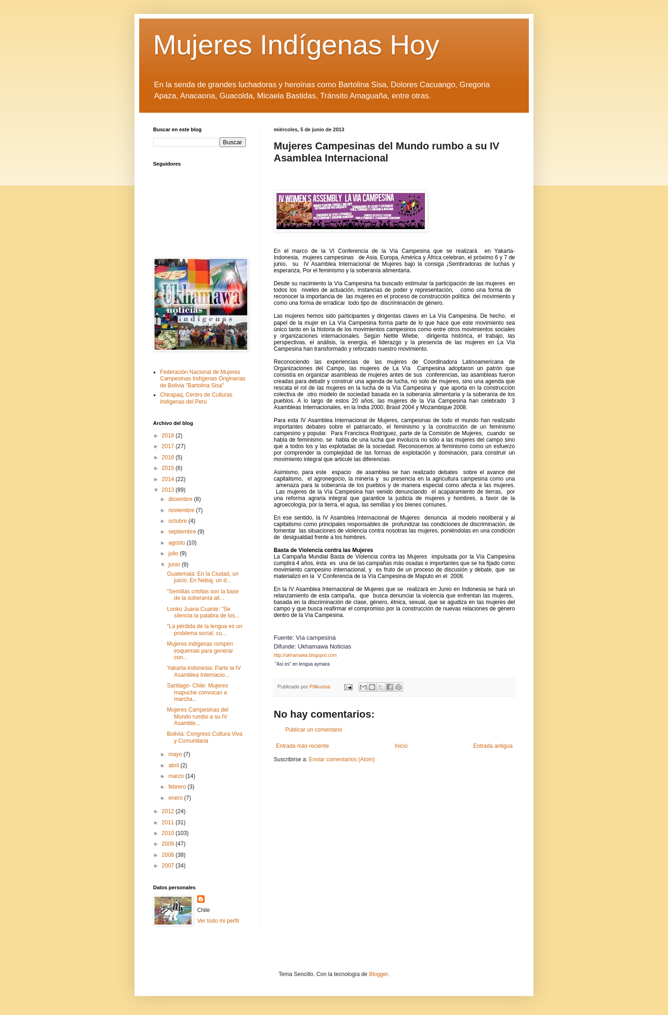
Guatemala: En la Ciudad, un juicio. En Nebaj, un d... (202, 577)
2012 (169, 811)
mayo (176, 754)
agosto (177, 543)
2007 (169, 865)
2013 (169, 490)
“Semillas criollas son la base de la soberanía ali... (203, 594)
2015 (169, 468)
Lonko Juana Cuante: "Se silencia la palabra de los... (203, 612)
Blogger (378, 974)
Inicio (401, 746)
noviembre (182, 510)
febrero (177, 787)
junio (175, 564)
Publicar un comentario (313, 729)
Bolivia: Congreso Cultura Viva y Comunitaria (205, 737)
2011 (169, 822)
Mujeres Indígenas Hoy (296, 44)
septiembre (183, 531)
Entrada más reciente (302, 746)
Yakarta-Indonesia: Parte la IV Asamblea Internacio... (204, 671)
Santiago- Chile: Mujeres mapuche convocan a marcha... (197, 692)
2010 (169, 833)
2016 (169, 457)
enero (176, 798)
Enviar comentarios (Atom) (342, 759)
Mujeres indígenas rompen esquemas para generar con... (200, 651)
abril (174, 765)
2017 (169, 446)
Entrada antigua (493, 746)
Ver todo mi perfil (218, 921)
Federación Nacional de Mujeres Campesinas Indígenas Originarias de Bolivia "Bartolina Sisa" (202, 379)
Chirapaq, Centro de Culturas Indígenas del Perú (196, 398)
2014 (169, 479)
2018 (169, 435)
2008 (169, 855)
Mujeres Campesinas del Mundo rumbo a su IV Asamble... (197, 716)
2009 (169, 844)
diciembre (181, 499)
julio (174, 553)
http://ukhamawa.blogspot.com (305, 655)
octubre (178, 521)
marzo (177, 776)
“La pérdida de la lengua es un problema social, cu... (204, 629)
